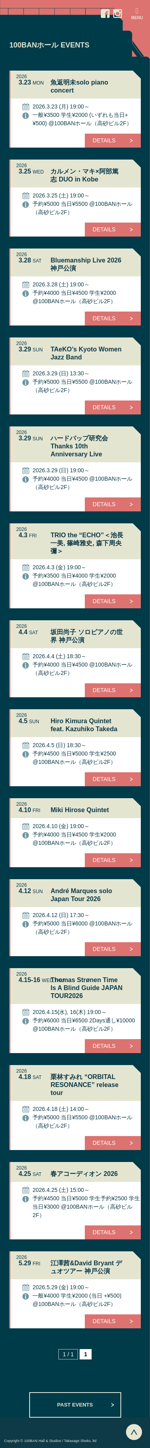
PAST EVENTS (75, 1405)
